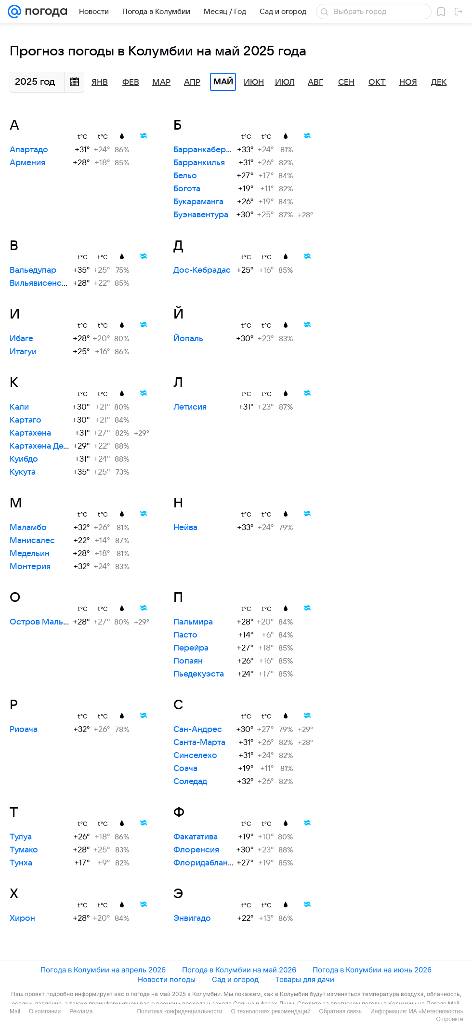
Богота (186, 189)
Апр (192, 82)
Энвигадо (192, 918)
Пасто (185, 635)
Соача (185, 768)
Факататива (195, 837)
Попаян (188, 661)
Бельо (185, 176)
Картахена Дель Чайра (54, 446)
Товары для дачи (304, 979)
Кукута (23, 472)
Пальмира (193, 622)
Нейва (185, 527)
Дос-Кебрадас (202, 270)
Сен (346, 82)
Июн (254, 82)
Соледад (190, 781)
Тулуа (21, 837)
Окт (377, 82)
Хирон (22, 918)
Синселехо (195, 755)
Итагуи (23, 351)
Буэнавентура (200, 215)
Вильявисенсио (41, 283)
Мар (161, 82)
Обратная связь (340, 1011)
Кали (19, 407)
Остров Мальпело (46, 622)
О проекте (449, 1019)
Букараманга (198, 202)
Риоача (24, 729)
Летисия (190, 407)
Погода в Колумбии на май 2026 (239, 969)
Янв (100, 82)
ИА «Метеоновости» (436, 1011)
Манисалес (32, 540)
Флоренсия (196, 850)
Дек (439, 82)
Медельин (30, 553)
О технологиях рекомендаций (270, 1011)
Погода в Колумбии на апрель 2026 (103, 969)
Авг (315, 82)
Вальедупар (33, 270)
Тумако (24, 850)
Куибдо (24, 459)
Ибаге (21, 338)
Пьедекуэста (198, 674)
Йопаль (188, 338)
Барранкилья (199, 163)
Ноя (408, 82)
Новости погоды (167, 979)
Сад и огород (235, 979)
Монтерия (30, 566)
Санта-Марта (199, 742)
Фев (130, 82)
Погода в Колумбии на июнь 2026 (372, 969)
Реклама (80, 1011)
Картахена (30, 433)
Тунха (21, 863)
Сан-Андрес (197, 729)
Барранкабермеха (209, 150)
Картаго (25, 420)
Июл (285, 82)
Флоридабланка (204, 863)
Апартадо (29, 150)
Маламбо (28, 527)
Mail (15, 1011)
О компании (45, 1011)
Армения (27, 163)
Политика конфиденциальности (179, 1011)
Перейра (191, 648)
